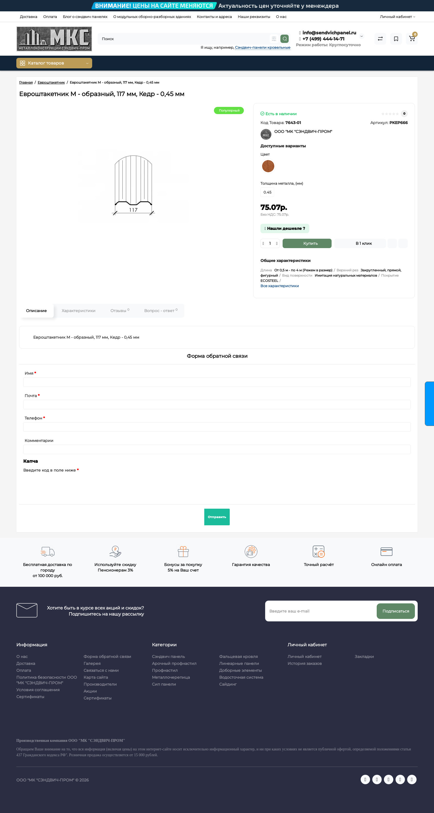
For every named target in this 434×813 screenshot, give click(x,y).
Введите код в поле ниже (49, 470)
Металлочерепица (171, 677)
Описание (36, 310)
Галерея (92, 663)
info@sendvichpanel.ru (327, 32)
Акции (90, 691)
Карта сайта (96, 677)
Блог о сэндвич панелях (85, 16)
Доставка (28, 16)
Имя (29, 373)
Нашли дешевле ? (285, 228)
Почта (31, 395)
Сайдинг (228, 684)
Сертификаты (30, 696)
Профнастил (165, 670)
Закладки (364, 656)
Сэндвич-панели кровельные (262, 47)
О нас (281, 16)
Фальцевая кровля (238, 656)
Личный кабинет (305, 656)
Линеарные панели (239, 663)
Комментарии (39, 440)
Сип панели (164, 684)
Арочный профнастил (174, 663)
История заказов (305, 663)
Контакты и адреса (214, 16)
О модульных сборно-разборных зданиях (152, 16)
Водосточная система (241, 677)
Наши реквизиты (254, 16)
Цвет (265, 154)
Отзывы (119, 310)
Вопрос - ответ (160, 310)
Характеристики (78, 310)
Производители (100, 684)
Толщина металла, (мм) (281, 183)
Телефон (33, 418)
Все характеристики (279, 286)
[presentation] (65, 485)
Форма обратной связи (107, 656)
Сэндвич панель (168, 656)
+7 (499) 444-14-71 (321, 39)
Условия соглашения (38, 689)
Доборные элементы (240, 670)
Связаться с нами (101, 670)
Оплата (50, 16)
